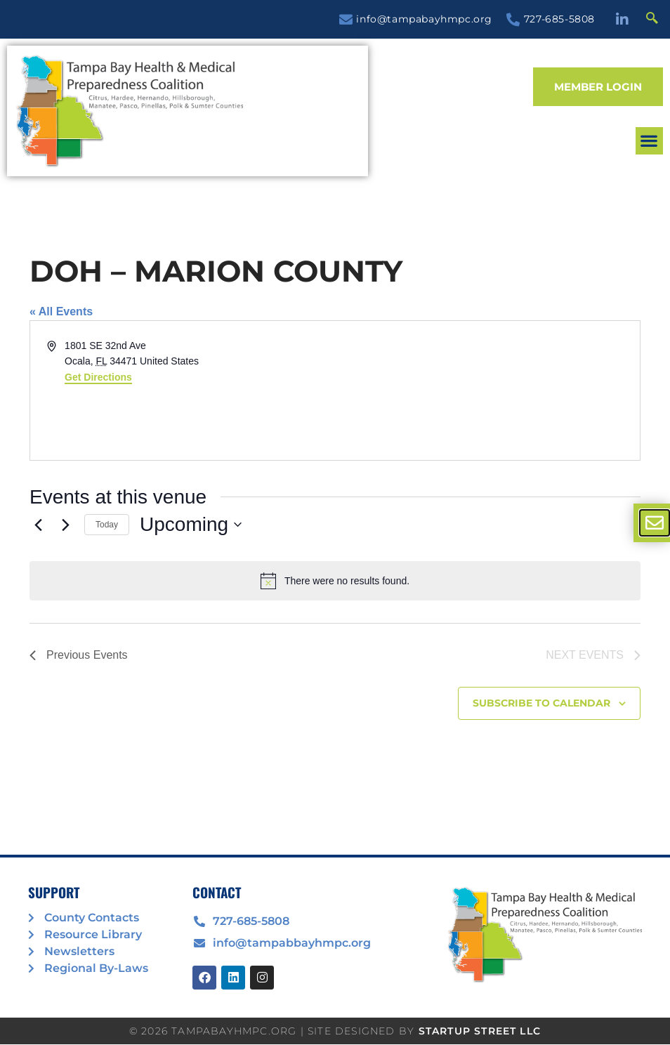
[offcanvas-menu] (655, 523)
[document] (335, 522)
